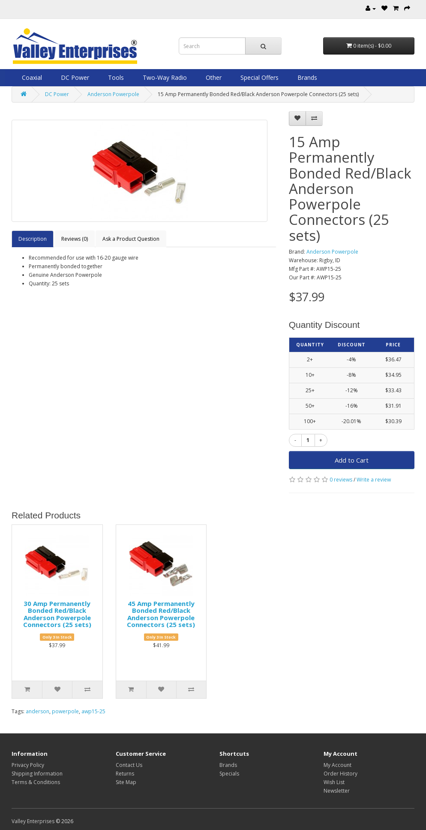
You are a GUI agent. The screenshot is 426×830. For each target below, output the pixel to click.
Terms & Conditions (36, 782)
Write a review (374, 479)
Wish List (334, 782)
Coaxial (31, 77)
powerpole (65, 711)
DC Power (74, 77)
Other (213, 77)
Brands (306, 77)
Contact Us (129, 765)
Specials (229, 773)
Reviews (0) (74, 238)
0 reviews (341, 479)
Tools (115, 77)
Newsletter (337, 790)
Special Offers (259, 77)
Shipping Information (37, 773)
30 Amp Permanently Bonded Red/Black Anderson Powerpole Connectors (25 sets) (57, 614)
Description (32, 238)
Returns (125, 773)
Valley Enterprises (33, 821)
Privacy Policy (28, 765)
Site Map (126, 782)
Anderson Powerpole (113, 94)
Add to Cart (352, 460)
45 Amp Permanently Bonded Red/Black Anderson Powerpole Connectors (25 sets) (161, 614)
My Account (337, 765)
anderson (37, 711)
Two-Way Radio (164, 77)
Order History (340, 773)
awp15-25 (93, 711)
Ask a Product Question (130, 238)
